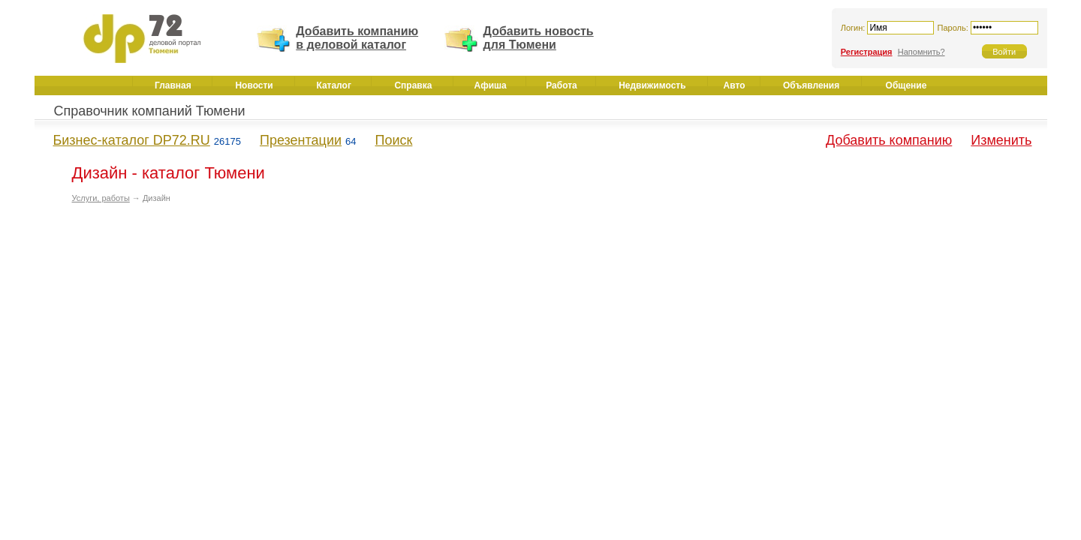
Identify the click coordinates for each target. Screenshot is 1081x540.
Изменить (1001, 140)
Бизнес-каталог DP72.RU (131, 140)
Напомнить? (921, 51)
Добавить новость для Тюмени (538, 38)
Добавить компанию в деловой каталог (357, 38)
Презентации (301, 140)
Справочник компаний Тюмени (149, 111)
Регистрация (867, 51)
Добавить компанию (889, 140)
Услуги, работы (101, 198)
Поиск (394, 140)
